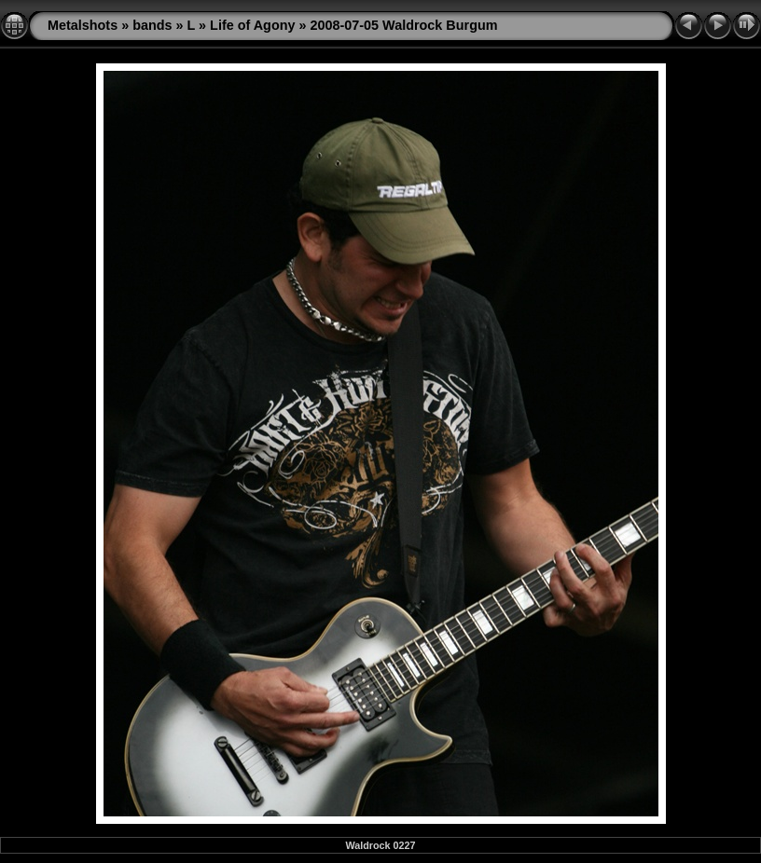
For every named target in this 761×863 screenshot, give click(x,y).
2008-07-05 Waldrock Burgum (404, 25)
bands (152, 25)
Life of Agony (252, 25)
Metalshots (83, 25)
